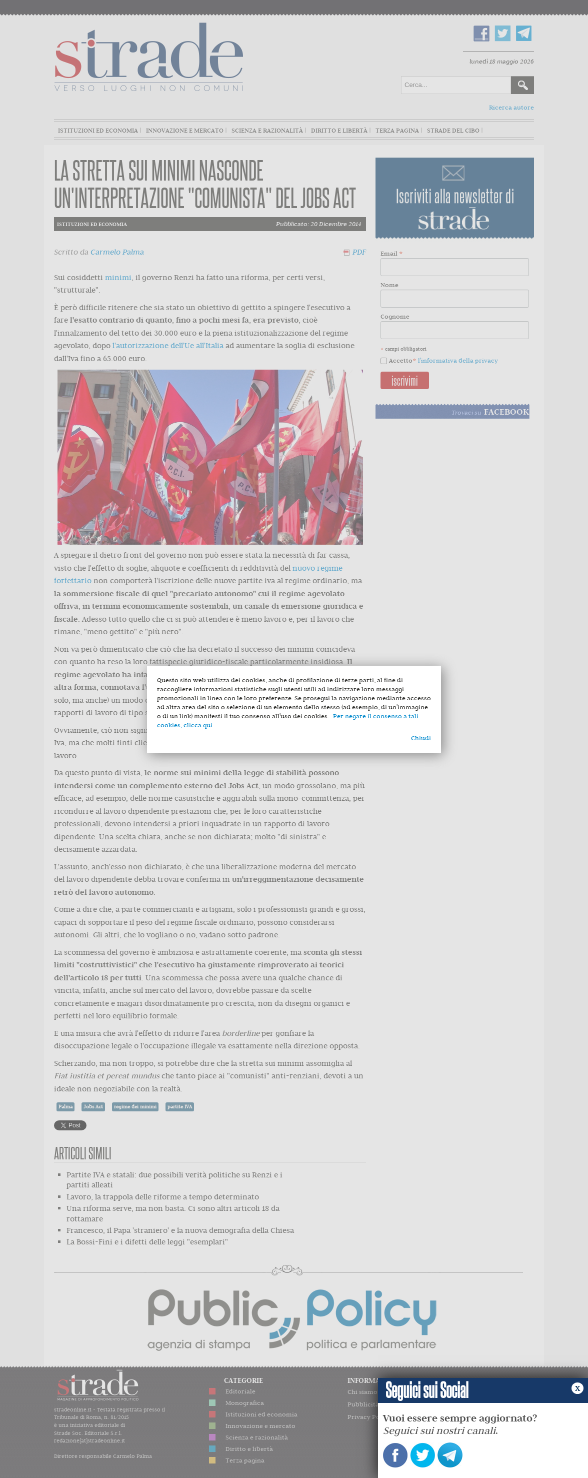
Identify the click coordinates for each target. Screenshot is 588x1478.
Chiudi (421, 738)
